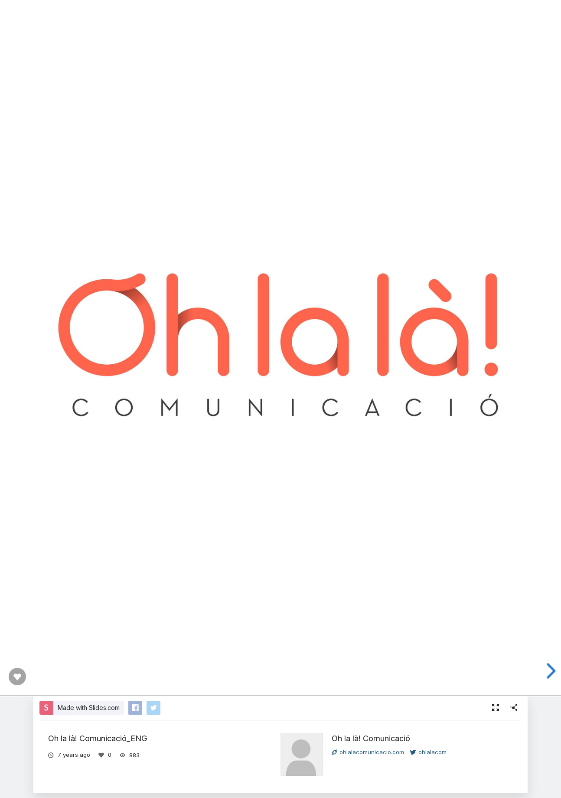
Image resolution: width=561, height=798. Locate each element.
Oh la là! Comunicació (371, 738)
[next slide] (548, 671)
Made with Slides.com (89, 707)
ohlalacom (428, 752)
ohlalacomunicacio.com (368, 752)
